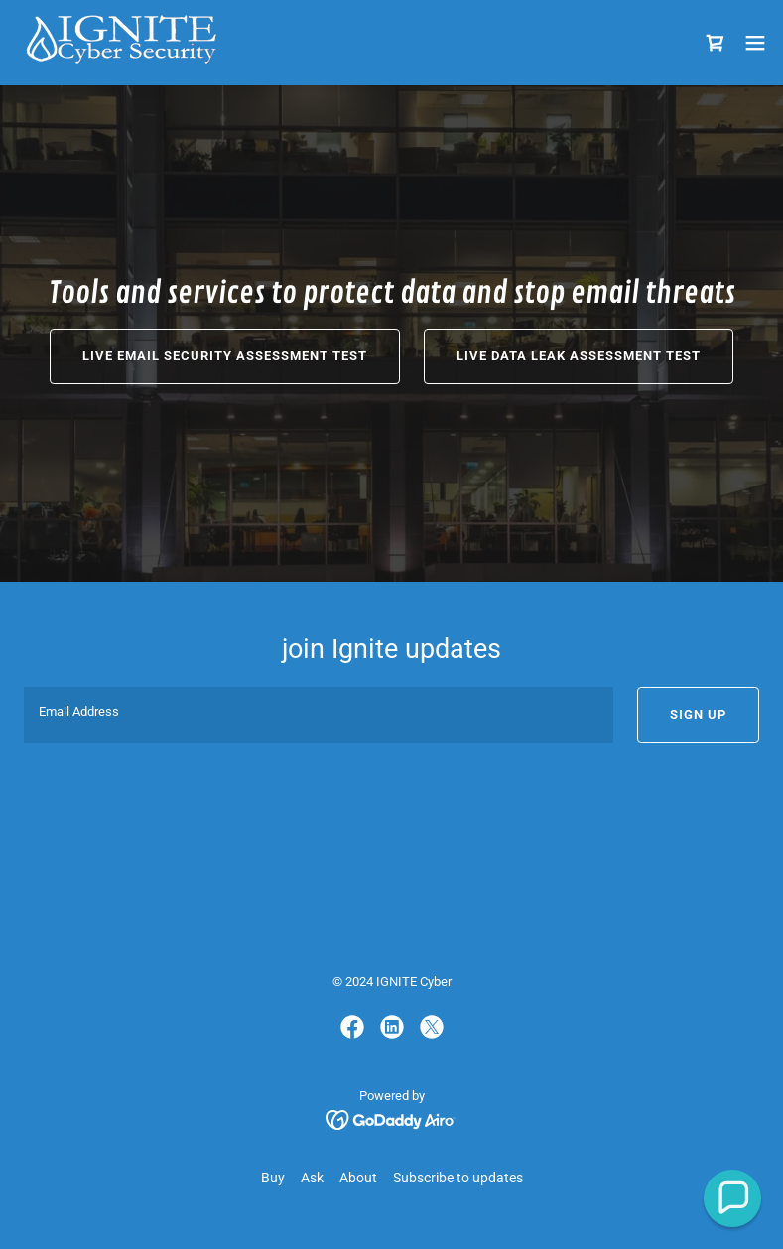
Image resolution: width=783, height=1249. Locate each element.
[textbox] (318, 715)
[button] (755, 43)
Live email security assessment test (224, 355)
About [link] (358, 1177)
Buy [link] (273, 1177)
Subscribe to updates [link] (458, 1177)
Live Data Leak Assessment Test (579, 355)
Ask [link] (312, 1177)
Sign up (698, 714)
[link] (120, 42)
